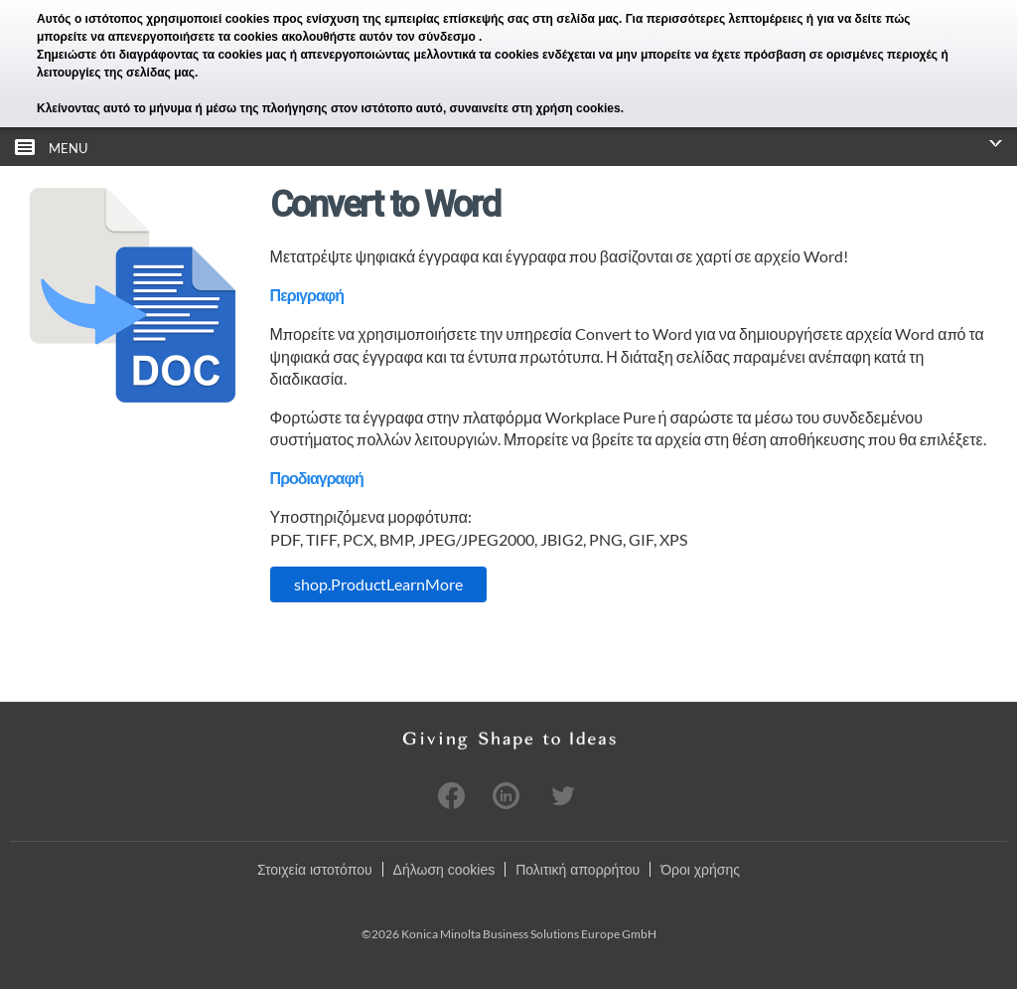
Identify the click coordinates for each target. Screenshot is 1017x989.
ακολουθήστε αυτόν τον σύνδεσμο (380, 37)
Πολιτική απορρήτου (577, 870)
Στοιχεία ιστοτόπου (314, 870)
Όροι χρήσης (700, 870)
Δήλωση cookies (444, 870)
